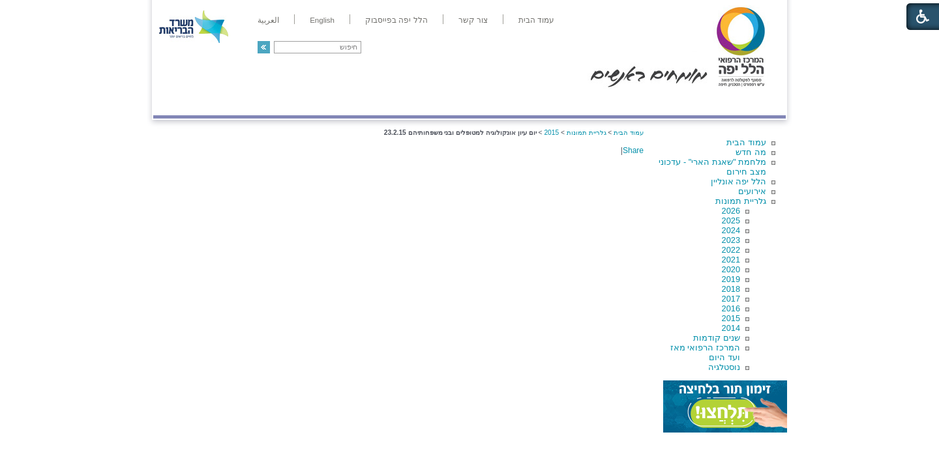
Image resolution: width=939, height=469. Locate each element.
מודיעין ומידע (748, 102)
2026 (731, 211)
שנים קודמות (716, 338)
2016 (731, 308)
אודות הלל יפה (590, 102)
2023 (731, 240)
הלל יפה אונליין (738, 181)
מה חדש (751, 152)
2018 (731, 289)
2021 (731, 259)
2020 (731, 269)
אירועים (752, 191)
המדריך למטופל (514, 102)
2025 (731, 220)
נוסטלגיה (724, 367)
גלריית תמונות (740, 201)
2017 (731, 299)
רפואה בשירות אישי (327, 102)
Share (633, 150)
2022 (731, 250)
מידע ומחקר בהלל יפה (425, 102)
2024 (731, 230)
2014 (731, 328)
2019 (731, 279)
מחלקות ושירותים (669, 102)
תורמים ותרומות (239, 102)
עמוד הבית (746, 142)
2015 (731, 318)
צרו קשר (174, 102)
